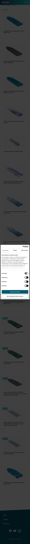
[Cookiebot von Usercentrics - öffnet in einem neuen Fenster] (22, 247)
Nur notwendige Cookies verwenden (15, 296)
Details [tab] (15, 250)
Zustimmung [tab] (5, 250)
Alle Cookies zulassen (15, 291)
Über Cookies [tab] (24, 250)
